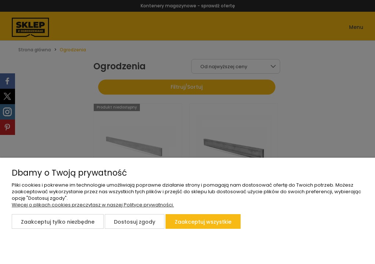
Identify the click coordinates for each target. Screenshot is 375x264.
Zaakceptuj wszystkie (203, 221)
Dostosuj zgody (134, 221)
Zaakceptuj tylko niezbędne (57, 221)
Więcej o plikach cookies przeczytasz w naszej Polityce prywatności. (93, 204)
